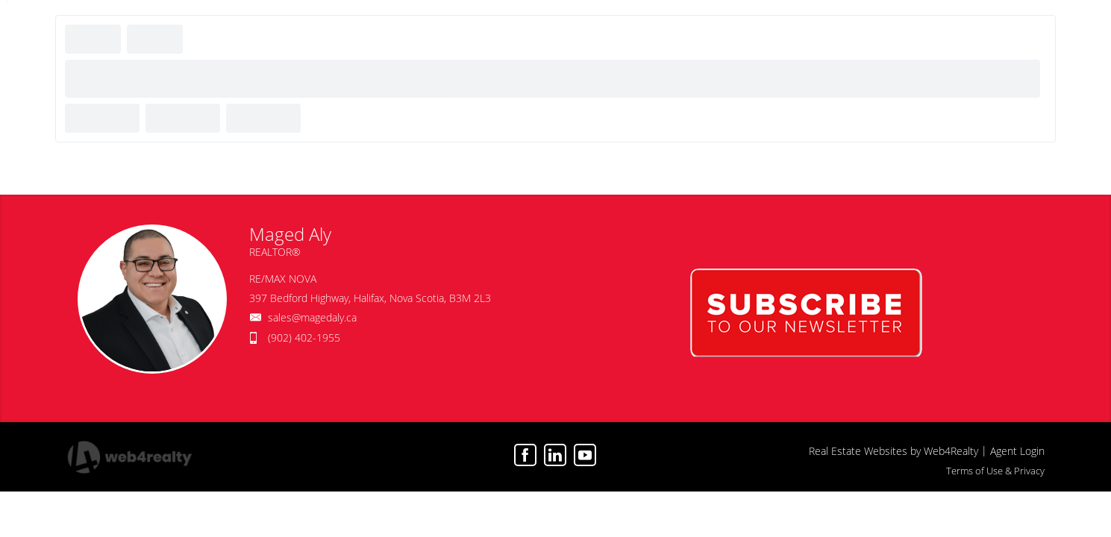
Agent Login (1017, 451)
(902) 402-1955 (304, 337)
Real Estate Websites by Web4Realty (893, 451)
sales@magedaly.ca (312, 317)
